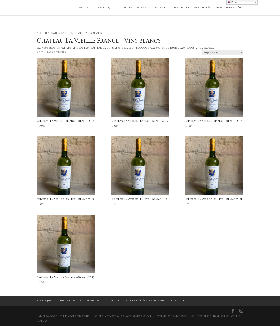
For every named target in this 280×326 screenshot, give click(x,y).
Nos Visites (180, 7)
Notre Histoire (134, 7)
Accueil (85, 7)
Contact (177, 300)
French (233, 2)
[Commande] (222, 52)
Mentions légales (100, 300)
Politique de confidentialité (59, 300)
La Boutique (105, 7)
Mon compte (224, 7)
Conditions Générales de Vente (142, 300)
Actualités (202, 7)
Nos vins (161, 7)
